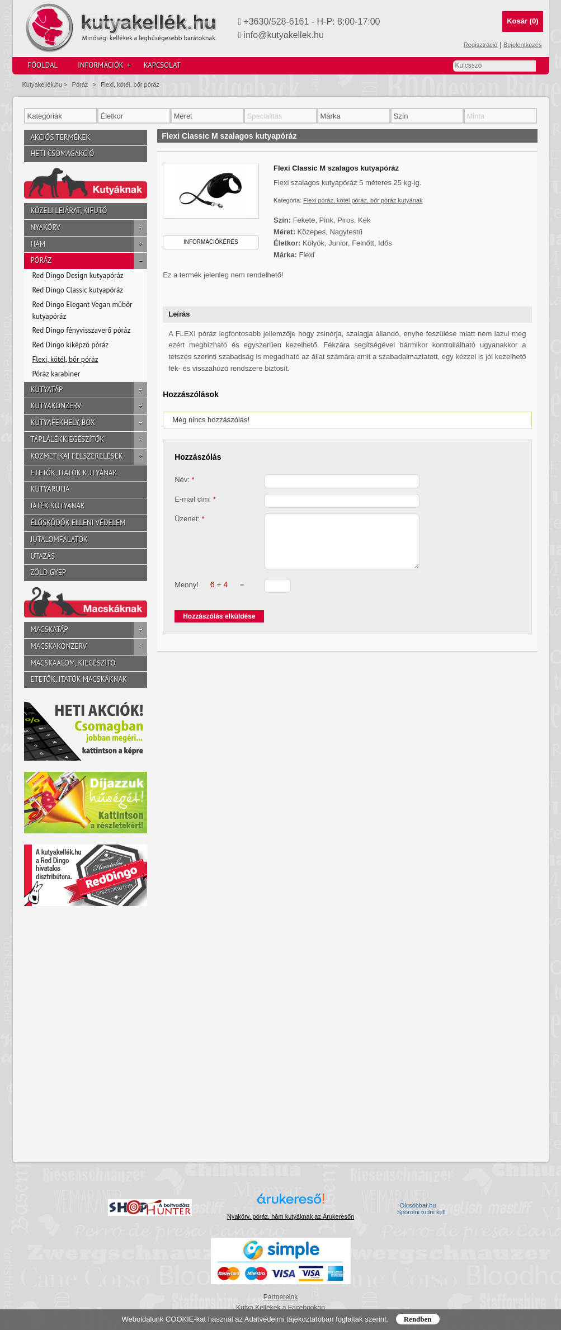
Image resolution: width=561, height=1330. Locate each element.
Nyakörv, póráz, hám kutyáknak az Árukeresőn (290, 1216)
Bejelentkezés (522, 44)
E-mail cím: (195, 499)
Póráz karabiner (56, 374)
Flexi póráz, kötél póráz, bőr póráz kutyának (362, 200)
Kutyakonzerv (89, 406)
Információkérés (210, 242)
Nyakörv (89, 228)
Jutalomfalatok (59, 539)
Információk (104, 66)
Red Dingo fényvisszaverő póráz (81, 330)
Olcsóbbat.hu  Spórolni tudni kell (421, 1208)
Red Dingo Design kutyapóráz (78, 275)
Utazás (43, 556)
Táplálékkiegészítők (89, 440)
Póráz (80, 84)
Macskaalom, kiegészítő (73, 663)
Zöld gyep (49, 572)
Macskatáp (89, 630)
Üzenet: (189, 519)
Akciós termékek (61, 137)
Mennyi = (209, 594)
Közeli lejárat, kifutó (69, 210)
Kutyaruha (50, 489)
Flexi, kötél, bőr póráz (130, 84)
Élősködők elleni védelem (78, 522)
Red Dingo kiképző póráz (70, 345)
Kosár (522, 21)
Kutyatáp (89, 390)
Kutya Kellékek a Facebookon (280, 1308)
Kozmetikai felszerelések (89, 457)
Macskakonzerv (89, 647)
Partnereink (280, 1297)
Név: (184, 479)
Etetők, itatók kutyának (74, 473)
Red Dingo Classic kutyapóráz (78, 290)
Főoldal (43, 65)
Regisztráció (481, 44)
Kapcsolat (162, 65)
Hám (89, 245)
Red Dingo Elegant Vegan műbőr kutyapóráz (82, 310)
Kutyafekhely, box (89, 423)
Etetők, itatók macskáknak (79, 679)
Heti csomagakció (63, 153)
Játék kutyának (58, 506)
